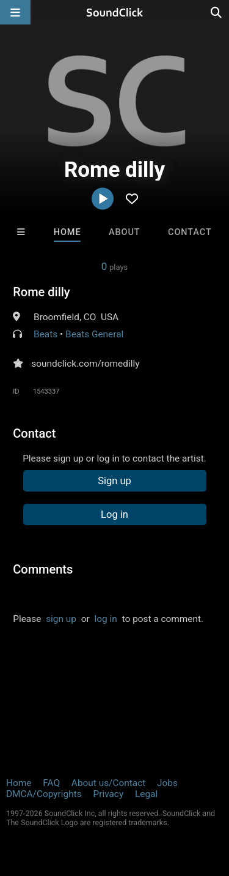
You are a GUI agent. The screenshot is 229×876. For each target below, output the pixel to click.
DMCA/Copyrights (44, 793)
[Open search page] (217, 12)
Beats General (94, 334)
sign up (61, 618)
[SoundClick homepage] (115, 12)
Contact (190, 232)
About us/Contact (108, 782)
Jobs (167, 782)
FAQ (51, 782)
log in (106, 618)
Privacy (108, 793)
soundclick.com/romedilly (85, 363)
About (124, 232)
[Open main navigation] (15, 12)
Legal (146, 793)
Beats (45, 334)
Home (67, 232)
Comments (43, 569)
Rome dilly (41, 292)
